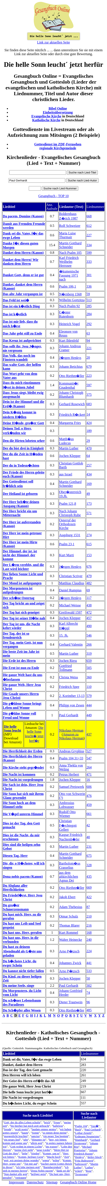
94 (88, 340)
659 (89, 660)
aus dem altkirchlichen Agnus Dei (68, 876)
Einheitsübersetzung (58, 112)
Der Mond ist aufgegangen (22, 583)
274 (89, 535)
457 (89, 618)
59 (88, 294)
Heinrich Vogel (69, 324)
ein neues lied (12, 1139)
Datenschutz (35, 1182)
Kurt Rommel (68, 932)
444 (89, 705)
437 (89, 734)
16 (88, 779)
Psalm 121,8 (67, 503)
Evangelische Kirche (46, 116)
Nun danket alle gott (15, 1174)
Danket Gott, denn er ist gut (23, 275)
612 (89, 226)
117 (88, 598)
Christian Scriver (71, 576)
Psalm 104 (81, 1126)
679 (89, 366)
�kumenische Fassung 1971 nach (69, 275)
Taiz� (95, 1126)
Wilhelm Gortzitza (72, 300)
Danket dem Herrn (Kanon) (23, 252)
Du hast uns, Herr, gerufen (22, 932)
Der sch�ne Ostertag (18, 598)
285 (89, 306)
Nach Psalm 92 (69, 306)
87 (88, 907)
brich (47, 1122)
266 (89, 644)
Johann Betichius (71, 366)
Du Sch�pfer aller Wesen (22, 1010)
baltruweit (81, 1164)
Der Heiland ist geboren (20, 494)
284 (89, 314)
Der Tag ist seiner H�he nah (24, 618)
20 (88, 357)
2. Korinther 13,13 (71, 696)
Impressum (16, 1182)
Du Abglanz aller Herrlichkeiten (15, 887)
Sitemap (51, 1182)
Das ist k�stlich (15, 314)
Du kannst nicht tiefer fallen (23, 971)
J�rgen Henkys (70, 358)
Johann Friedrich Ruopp (85, 1152)
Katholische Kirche (46, 120)
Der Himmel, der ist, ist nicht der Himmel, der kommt (20, 555)
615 (89, 544)
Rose (89, 1170)
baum (25, 1132)
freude (7, 1129)
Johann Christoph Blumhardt (71, 394)
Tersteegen (81, 1174)
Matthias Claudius (71, 583)
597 (89, 385)
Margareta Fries (70, 423)
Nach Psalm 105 (70, 252)
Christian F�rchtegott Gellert (68, 825)
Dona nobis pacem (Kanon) (23, 876)
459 (89, 805)
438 (89, 605)
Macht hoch (53, 1156)
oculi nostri (21, 1129)
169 (89, 484)
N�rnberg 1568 (70, 294)
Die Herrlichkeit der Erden (22, 751)
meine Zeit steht (24, 1150)
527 (89, 751)
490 (89, 626)
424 (89, 423)
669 (89, 887)
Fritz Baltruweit (84, 1160)
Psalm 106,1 (67, 286)
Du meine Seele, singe (18, 985)
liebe (24, 1153)
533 (89, 971)
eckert (78, 1170)
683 (89, 404)
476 (89, 796)
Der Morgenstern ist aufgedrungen (17, 590)
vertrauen (20, 1177)
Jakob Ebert (67, 897)
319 (89, 653)
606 (89, 787)
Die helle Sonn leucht (12, 728)
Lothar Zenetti (83, 1133)
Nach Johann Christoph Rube (70, 513)
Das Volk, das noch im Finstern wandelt (19, 357)
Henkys (79, 1157)
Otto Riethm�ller (71, 376)
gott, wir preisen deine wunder (21, 1160)
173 (89, 503)
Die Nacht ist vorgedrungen (23, 779)
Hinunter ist (38, 1139)
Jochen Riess (68, 660)
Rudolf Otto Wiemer (67, 814)
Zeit (66, 1156)
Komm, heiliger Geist (30, 1156)
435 (89, 876)
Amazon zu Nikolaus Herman (71, 736)
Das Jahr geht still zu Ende (22, 333)
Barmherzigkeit (52, 1167)
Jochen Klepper (70, 456)
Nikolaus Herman (71, 730)
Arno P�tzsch (69, 951)
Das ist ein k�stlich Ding (21, 306)
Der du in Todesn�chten (21, 465)
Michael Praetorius (83, 1148)
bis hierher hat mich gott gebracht (30, 1125)
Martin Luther (68, 448)
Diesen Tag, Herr (15, 855)
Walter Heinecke (70, 939)
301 (89, 275)
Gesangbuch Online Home (78, 1182)
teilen (56, 1160)
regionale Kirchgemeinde (57, 148)
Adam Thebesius (70, 907)
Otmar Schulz (68, 916)
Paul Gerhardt (68, 715)
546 (89, 635)
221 (89, 348)
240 (89, 939)
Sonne (35, 1132)
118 (88, 524)
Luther (89, 1167)
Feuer (57, 1122)
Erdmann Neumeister (87, 1136)
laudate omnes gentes (44, 1129)
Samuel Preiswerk (71, 787)
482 (89, 583)
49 (88, 494)
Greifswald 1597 (70, 612)
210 (89, 916)
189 (89, 431)
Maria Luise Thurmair (67, 235)
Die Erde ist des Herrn (19, 660)
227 (89, 235)
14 (88, 414)
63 (88, 333)
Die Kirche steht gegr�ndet (23, 767)
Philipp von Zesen (71, 705)
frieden (35, 1153)
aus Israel (65, 474)
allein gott (36, 1143)
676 (89, 566)
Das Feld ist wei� (16, 300)
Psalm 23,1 (66, 544)
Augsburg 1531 (69, 535)
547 (89, 758)
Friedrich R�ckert (72, 414)
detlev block (94, 1157)
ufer (25, 1139)
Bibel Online (58, 108)
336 (89, 286)
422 (89, 897)
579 (89, 696)
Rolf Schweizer (69, 226)
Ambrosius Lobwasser (66, 805)
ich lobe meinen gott (28, 1167)
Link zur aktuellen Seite (53, 42)
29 (88, 441)
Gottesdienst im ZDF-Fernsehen (57, 144)
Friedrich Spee (69, 687)
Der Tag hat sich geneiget (21, 612)
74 (88, 992)
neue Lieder (43, 1150)
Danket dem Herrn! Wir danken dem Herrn (20, 261)
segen (45, 1160)
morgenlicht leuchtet (15, 1136)
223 (89, 375)
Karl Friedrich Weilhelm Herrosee (69, 261)
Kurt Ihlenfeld (69, 340)
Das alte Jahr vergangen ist (22, 294)
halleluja (58, 1125)
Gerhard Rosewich (72, 404)
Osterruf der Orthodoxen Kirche (67, 524)
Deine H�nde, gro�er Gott (23, 423)
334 (89, 245)
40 (88, 837)
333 (89, 261)
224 (89, 951)
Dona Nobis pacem (42, 1170)
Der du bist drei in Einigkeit (23, 448)
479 (89, 576)
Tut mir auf (30, 1163)
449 (89, 715)
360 (89, 677)
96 (88, 1002)
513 (89, 300)
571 (89, 513)
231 (89, 846)
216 (89, 925)
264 (89, 767)
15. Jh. (63, 635)
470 (89, 448)
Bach (78, 1129)
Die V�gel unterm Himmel (23, 814)
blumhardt (81, 1139)
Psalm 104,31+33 (71, 758)
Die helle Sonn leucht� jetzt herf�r (34, 734)
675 (89, 855)
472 (89, 612)
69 (88, 590)
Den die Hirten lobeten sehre (24, 441)
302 (89, 985)
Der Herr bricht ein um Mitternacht (20, 513)
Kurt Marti (66, 555)
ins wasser (51, 1146)
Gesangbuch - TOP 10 (53, 196)
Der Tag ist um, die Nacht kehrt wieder (21, 626)
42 (88, 825)
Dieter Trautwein (71, 1002)
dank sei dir (63, 1170)
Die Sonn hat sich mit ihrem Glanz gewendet (23, 795)
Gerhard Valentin (71, 644)
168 (89, 932)
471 (89, 774)
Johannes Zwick (70, 963)
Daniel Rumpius (70, 590)
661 (89, 814)
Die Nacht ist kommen (19, 774)
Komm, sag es (51, 1153)
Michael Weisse (70, 605)
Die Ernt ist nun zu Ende (21, 668)
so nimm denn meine (54, 1132)
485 (89, 1010)
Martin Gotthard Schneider (70, 245)
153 (89, 555)
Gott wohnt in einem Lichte (26, 1146)
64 (88, 456)
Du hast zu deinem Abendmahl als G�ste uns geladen (22, 951)
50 (88, 978)
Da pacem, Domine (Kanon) (23, 216)
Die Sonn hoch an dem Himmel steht (19, 805)
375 (89, 394)
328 (89, 865)
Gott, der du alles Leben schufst (22, 1122)
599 (89, 252)
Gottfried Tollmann (65, 668)
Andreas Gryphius (71, 751)
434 (89, 474)
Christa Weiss (68, 677)
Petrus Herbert (69, 774)
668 (89, 216)
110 (88, 687)
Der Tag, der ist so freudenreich (16, 635)
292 (89, 324)
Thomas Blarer (69, 925)
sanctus (35, 1136)
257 (89, 465)
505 (89, 668)
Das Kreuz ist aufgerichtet (22, 340)
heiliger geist (38, 1174)
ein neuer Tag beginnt (55, 1136)
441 (89, 963)
